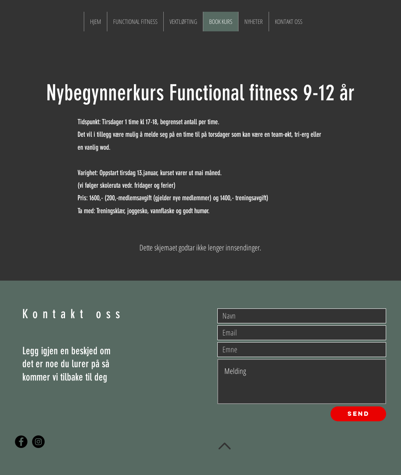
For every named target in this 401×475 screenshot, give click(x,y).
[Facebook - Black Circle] (21, 441)
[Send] (358, 413)
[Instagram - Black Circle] (38, 441)
